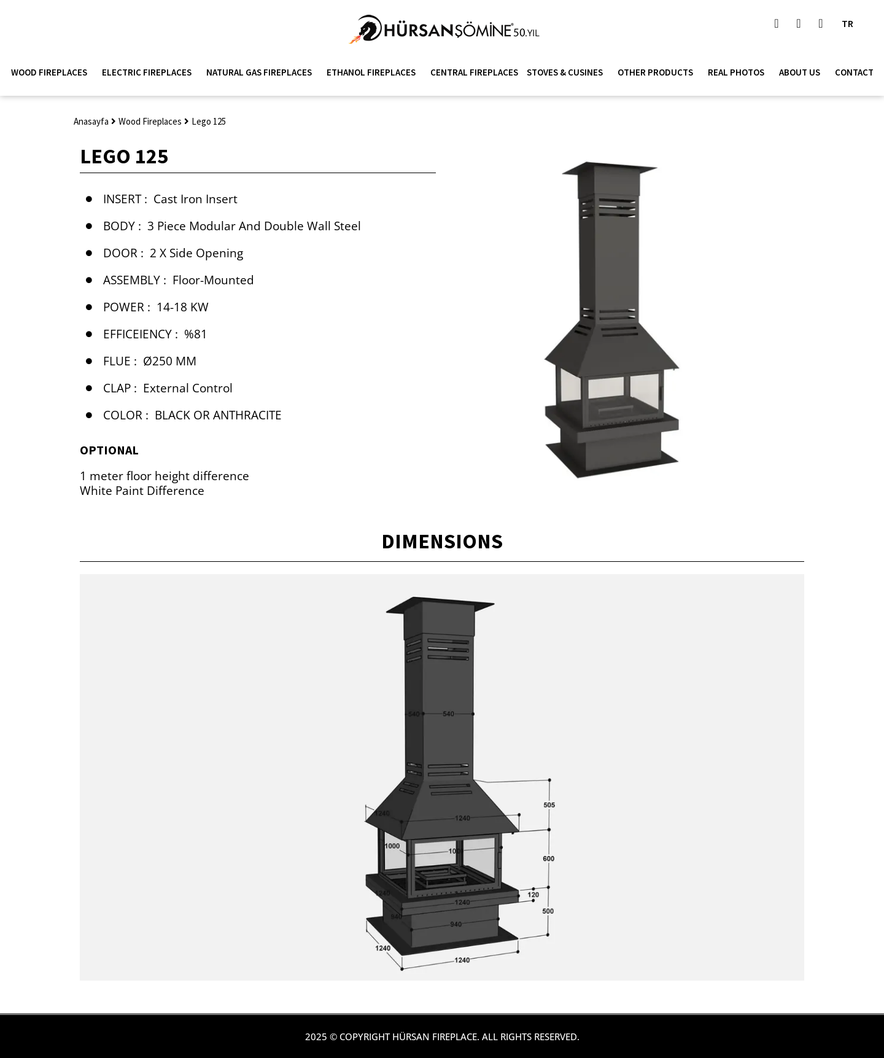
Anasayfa (91, 121)
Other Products (658, 72)
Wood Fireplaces (52, 72)
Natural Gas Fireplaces (262, 72)
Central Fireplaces (474, 72)
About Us (802, 72)
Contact (854, 72)
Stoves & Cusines (568, 72)
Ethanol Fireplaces (374, 72)
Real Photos (739, 72)
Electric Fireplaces (150, 72)
